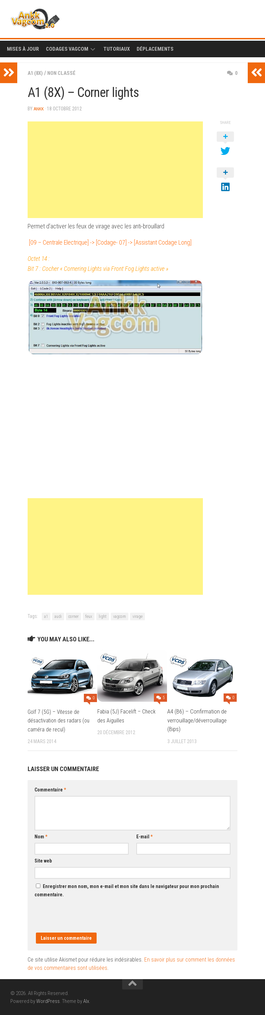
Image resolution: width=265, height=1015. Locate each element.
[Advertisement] (115, 169)
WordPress (48, 1001)
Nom (41, 836)
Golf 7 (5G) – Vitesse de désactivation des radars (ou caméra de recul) (56, 720)
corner (73, 616)
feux (88, 616)
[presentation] (87, 918)
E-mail (144, 836)
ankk (38, 108)
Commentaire (50, 789)
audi (58, 616)
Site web (43, 860)
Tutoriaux (117, 49)
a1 (46, 616)
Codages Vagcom (67, 49)
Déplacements (155, 49)
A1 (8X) (36, 73)
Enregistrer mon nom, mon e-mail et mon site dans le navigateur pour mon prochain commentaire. (127, 890)
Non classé (64, 73)
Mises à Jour (23, 49)
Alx (86, 1001)
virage (137, 616)
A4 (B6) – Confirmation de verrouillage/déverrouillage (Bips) (197, 720)
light (103, 616)
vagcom (119, 616)
